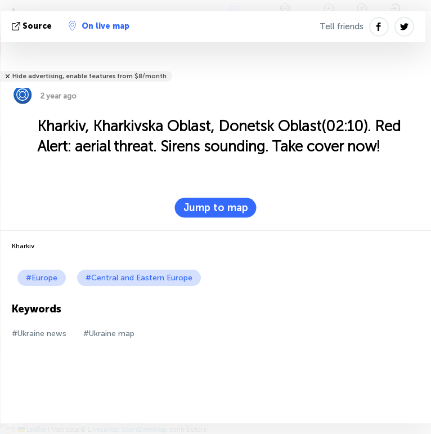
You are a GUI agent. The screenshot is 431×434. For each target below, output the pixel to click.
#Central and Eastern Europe (139, 278)
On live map (99, 26)
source (33, 26)
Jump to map (215, 208)
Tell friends (341, 26)
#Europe (41, 278)
